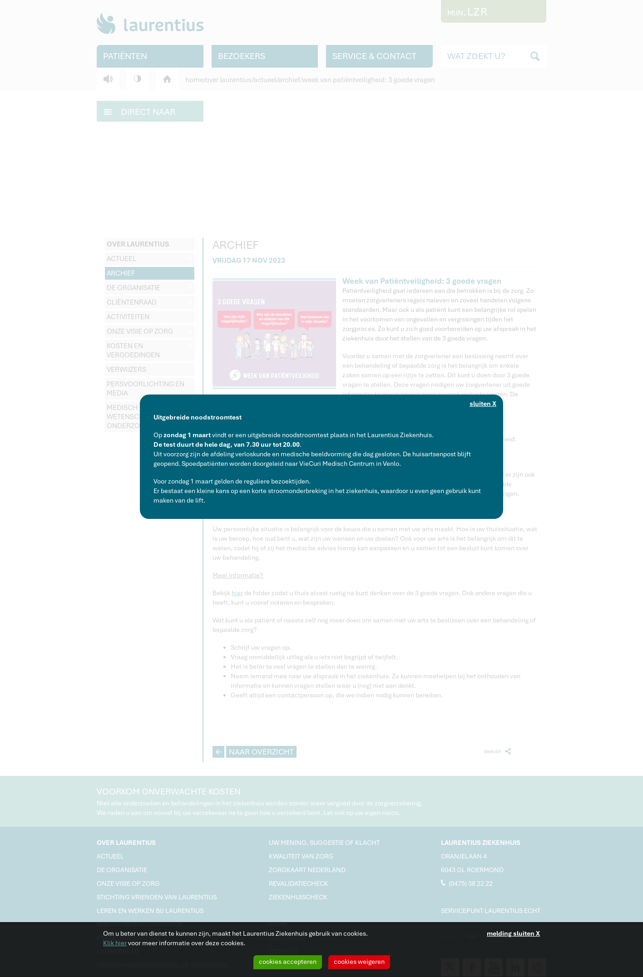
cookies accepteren (288, 961)
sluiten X (483, 404)
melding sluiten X (513, 933)
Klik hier (115, 943)
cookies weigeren (359, 961)
